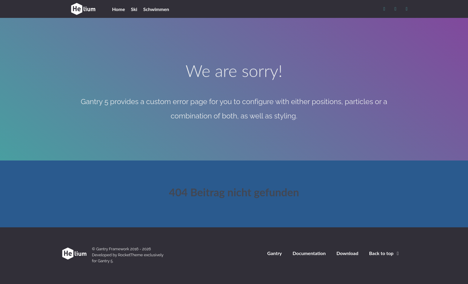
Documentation (309, 253)
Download (347, 253)
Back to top (385, 253)
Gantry (274, 253)
